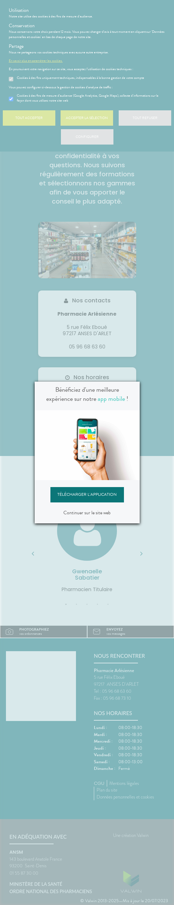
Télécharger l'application (87, 494)
